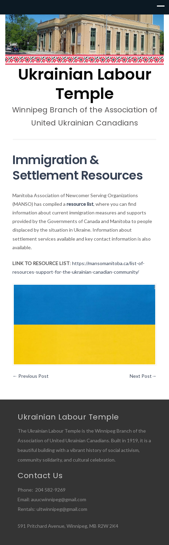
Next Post (143, 376)
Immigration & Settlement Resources (77, 167)
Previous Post (30, 376)
